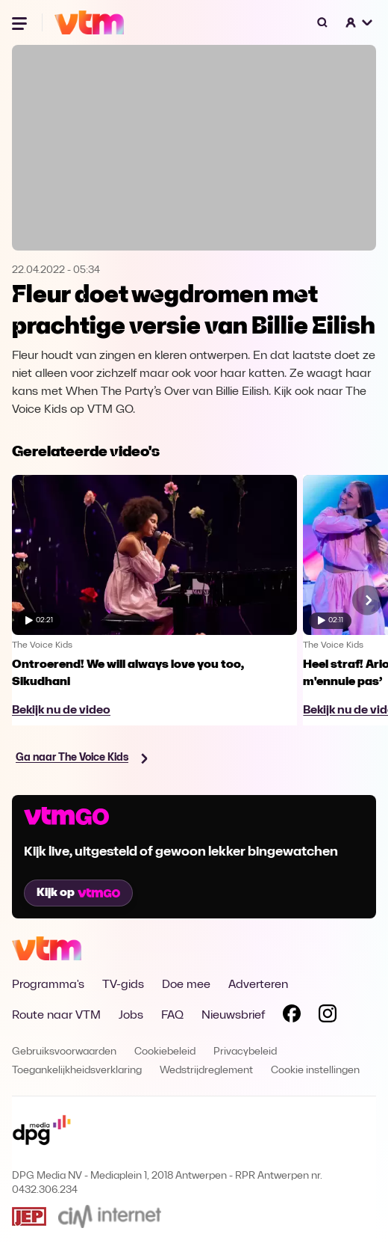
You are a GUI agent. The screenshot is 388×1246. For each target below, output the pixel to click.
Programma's (48, 985)
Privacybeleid (245, 1052)
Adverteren (258, 985)
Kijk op (78, 893)
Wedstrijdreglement (206, 1070)
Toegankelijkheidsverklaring (77, 1070)
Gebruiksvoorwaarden (64, 1052)
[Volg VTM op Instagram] (328, 1016)
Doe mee (186, 985)
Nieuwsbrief (233, 1016)
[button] (359, 22)
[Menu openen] (21, 22)
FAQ (172, 1016)
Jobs (131, 1016)
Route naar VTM (56, 1016)
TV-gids (123, 985)
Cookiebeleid (164, 1052)
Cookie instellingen (315, 1070)
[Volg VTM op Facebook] (292, 1016)
